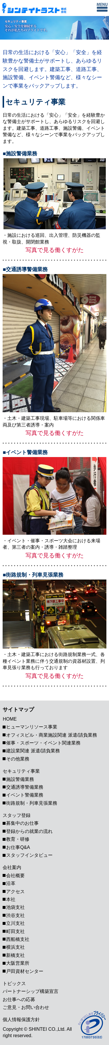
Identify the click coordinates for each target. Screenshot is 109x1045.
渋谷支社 (15, 915)
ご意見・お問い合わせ (26, 1007)
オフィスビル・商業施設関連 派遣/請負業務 (51, 735)
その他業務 (17, 758)
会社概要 (15, 875)
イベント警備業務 (24, 794)
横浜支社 (15, 947)
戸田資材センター (24, 971)
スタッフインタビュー (29, 855)
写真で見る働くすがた (55, 250)
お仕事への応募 (19, 999)
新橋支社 (15, 955)
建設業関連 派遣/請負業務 (33, 750)
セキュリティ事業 (21, 771)
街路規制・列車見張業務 (31, 803)
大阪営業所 (20, 963)
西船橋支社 (17, 939)
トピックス (14, 983)
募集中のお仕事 (22, 823)
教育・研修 (17, 839)
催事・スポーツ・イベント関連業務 (43, 742)
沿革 (10, 883)
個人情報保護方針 (21, 1019)
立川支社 (15, 923)
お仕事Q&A (18, 847)
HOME (10, 719)
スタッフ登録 (17, 815)
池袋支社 (15, 907)
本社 (10, 899)
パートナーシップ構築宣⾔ (30, 991)
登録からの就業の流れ (29, 831)
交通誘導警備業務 (24, 787)
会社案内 (12, 867)
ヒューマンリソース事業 (31, 726)
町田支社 (15, 931)
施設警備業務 (20, 779)
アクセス (15, 891)
